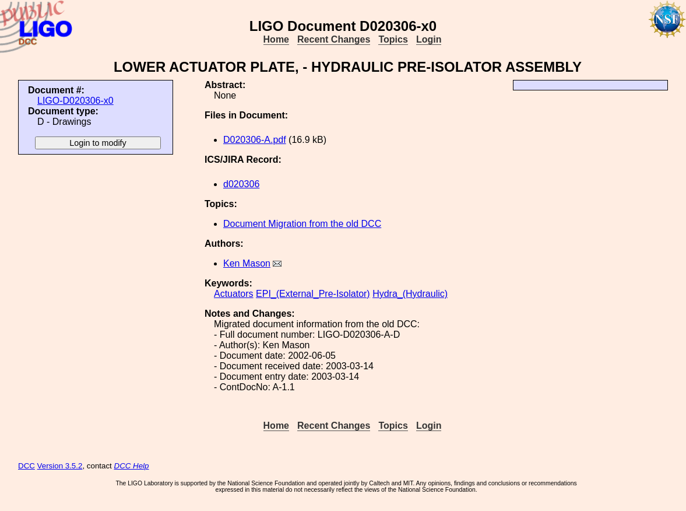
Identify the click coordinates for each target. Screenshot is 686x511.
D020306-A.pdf (254, 140)
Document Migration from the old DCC (302, 224)
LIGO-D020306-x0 (75, 101)
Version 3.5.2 (60, 465)
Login (429, 39)
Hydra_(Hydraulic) (410, 294)
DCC (26, 465)
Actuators (234, 294)
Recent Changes (333, 39)
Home (276, 39)
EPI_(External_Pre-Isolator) (313, 294)
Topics (392, 39)
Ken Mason (246, 263)
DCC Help (131, 465)
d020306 (241, 184)
